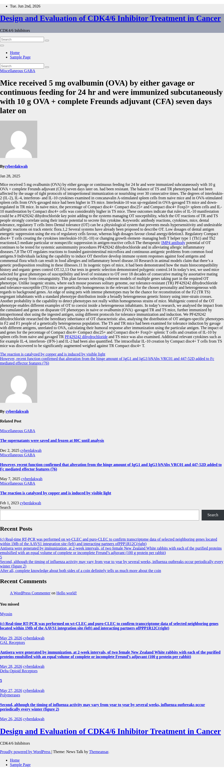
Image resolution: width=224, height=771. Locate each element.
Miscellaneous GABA (17, 71)
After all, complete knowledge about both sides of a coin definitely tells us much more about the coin (80, 570)
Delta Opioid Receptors (19, 671)
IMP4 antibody (173, 243)
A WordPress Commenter (30, 593)
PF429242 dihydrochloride (86, 337)
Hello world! (66, 593)
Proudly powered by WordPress (25, 752)
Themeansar (98, 752)
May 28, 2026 (11, 666)
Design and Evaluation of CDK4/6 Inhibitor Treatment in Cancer (110, 18)
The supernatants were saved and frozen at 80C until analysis (52, 440)
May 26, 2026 (11, 719)
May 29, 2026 (11, 638)
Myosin (6, 614)
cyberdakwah (16, 166)
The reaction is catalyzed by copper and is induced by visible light (52, 354)
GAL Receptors (12, 642)
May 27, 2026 (11, 690)
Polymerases (10, 695)
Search (5, 507)
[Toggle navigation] (2, 45)
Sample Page (20, 57)
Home (15, 53)
